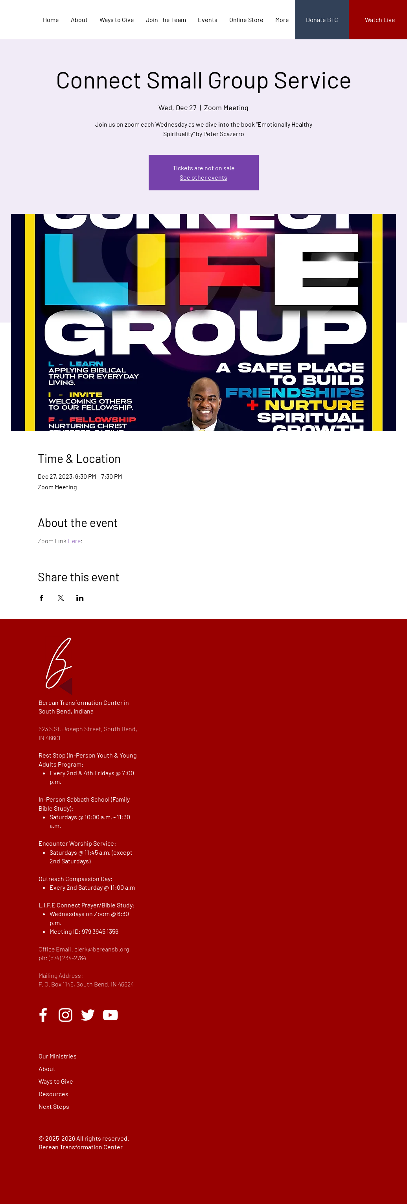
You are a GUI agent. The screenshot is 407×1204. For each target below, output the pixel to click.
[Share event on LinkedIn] (80, 598)
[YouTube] (110, 1015)
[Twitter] (88, 1015)
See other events (203, 177)
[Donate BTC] (322, 19)
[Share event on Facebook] (41, 598)
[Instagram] (65, 1015)
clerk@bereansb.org (101, 949)
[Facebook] (43, 1015)
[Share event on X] (60, 598)
